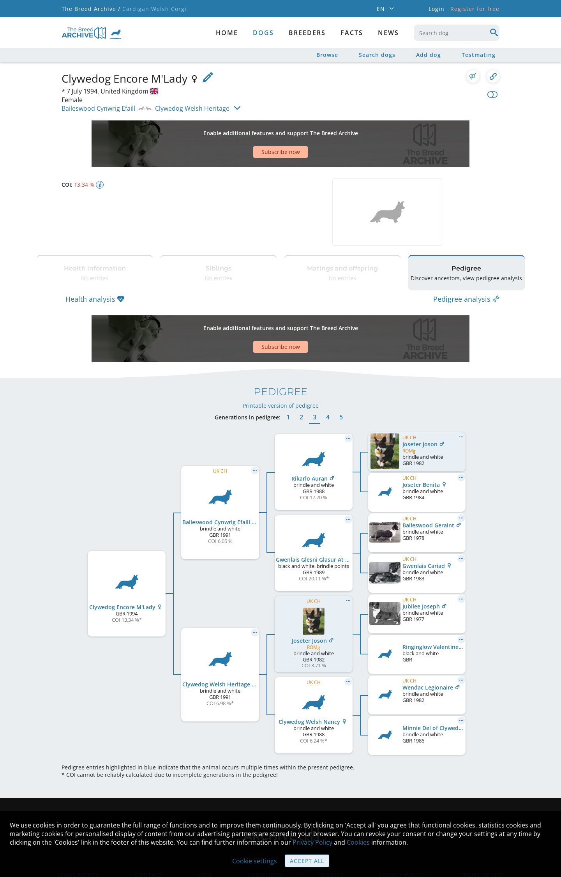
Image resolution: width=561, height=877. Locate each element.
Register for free (474, 8)
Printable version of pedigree (281, 358)
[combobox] (456, 33)
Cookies (358, 842)
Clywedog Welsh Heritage (192, 108)
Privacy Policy (312, 842)
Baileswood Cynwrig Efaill (98, 108)
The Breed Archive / (91, 8)
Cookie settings (254, 861)
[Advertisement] (250, 130)
